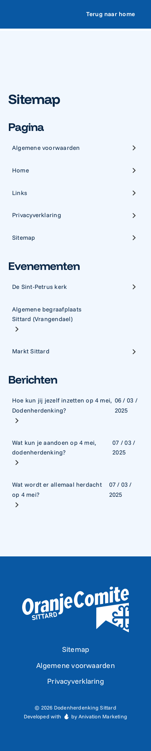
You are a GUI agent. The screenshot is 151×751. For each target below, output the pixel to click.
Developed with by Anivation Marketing (75, 716)
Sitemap (75, 649)
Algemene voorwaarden (75, 665)
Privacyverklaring (75, 681)
